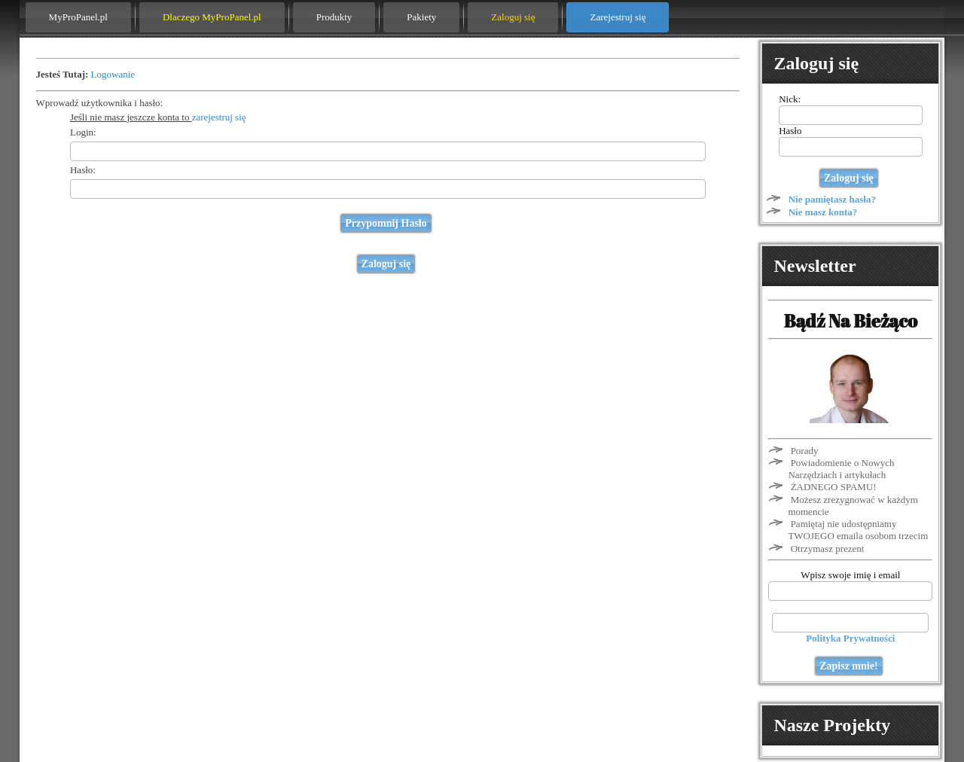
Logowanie (113, 74)
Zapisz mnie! (848, 666)
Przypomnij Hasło (386, 223)
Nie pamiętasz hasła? (832, 199)
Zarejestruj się (617, 17)
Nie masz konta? (823, 212)
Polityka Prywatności (850, 638)
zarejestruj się (219, 117)
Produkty (334, 17)
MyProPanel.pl (78, 17)
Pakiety (421, 17)
